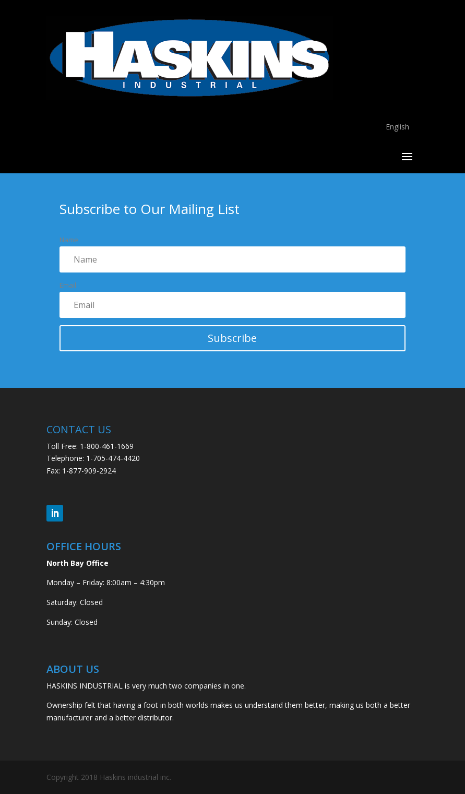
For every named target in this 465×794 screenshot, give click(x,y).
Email (67, 285)
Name (68, 239)
